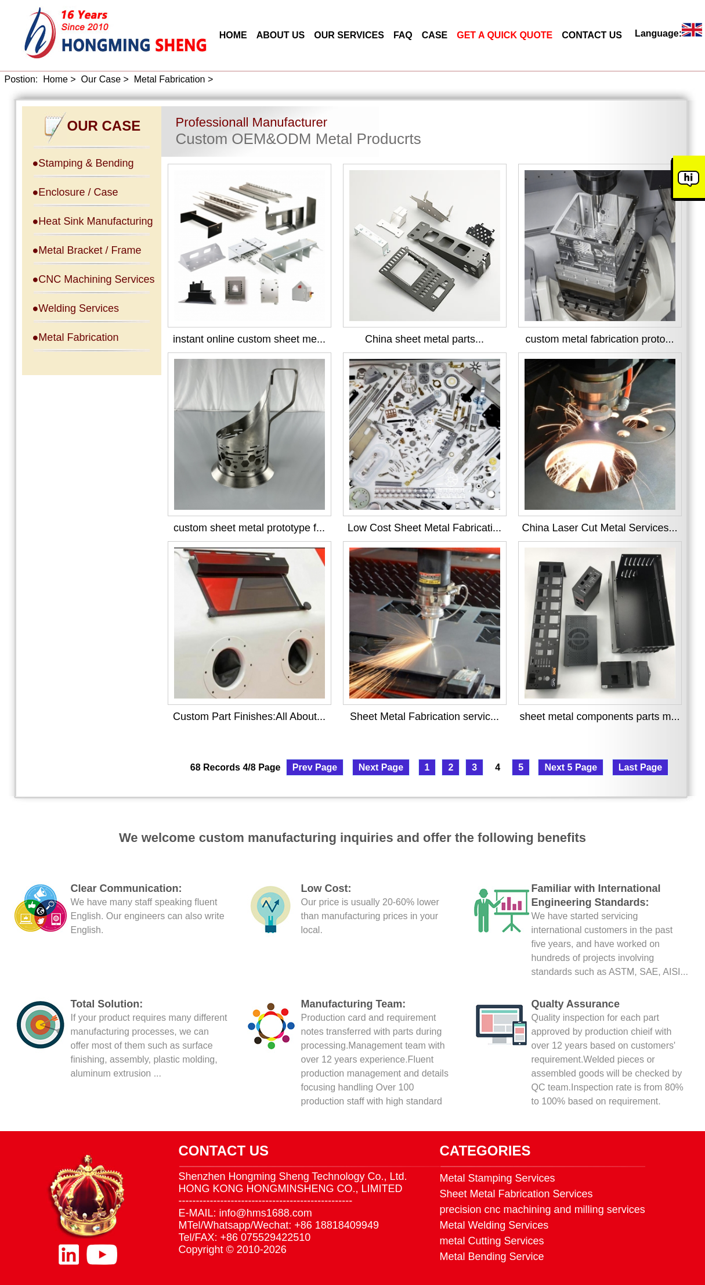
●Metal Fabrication (75, 337)
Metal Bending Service (492, 1256)
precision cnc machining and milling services (542, 1209)
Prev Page (314, 767)
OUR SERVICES (349, 35)
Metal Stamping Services (497, 1178)
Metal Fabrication (169, 79)
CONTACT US (592, 35)
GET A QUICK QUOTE (504, 35)
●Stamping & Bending (83, 163)
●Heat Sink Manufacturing (92, 221)
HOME (233, 35)
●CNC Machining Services (93, 279)
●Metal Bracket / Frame (87, 250)
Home (55, 79)
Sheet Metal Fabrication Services (516, 1194)
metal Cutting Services (492, 1241)
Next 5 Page (570, 767)
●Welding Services (76, 308)
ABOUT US (280, 35)
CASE (434, 35)
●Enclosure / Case (75, 192)
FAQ (403, 35)
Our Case (101, 79)
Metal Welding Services (494, 1225)
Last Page (641, 767)
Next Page (381, 767)
